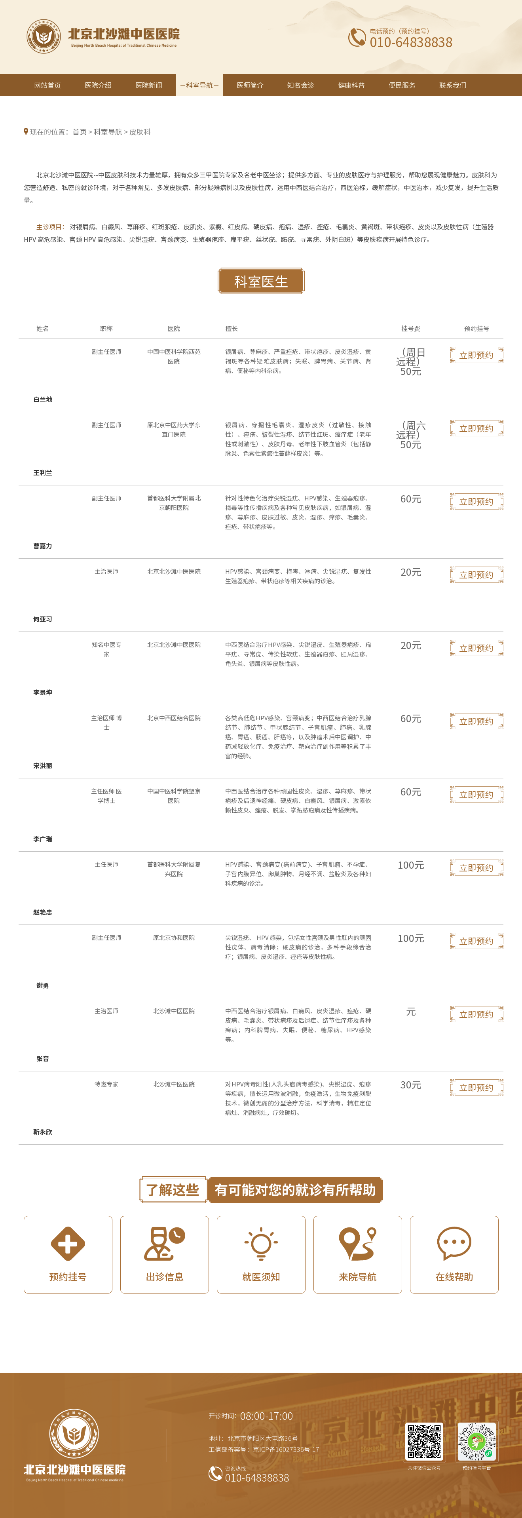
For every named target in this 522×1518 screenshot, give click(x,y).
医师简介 (250, 85)
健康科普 (351, 85)
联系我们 (452, 85)
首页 (79, 131)
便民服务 (402, 85)
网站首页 (47, 85)
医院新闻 (148, 85)
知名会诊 (300, 85)
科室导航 (199, 85)
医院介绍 (98, 85)
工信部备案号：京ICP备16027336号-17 (264, 1449)
